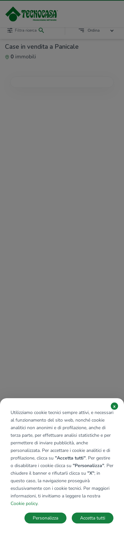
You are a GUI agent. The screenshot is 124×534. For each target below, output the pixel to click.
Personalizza (45, 518)
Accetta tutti (92, 518)
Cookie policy (24, 503)
